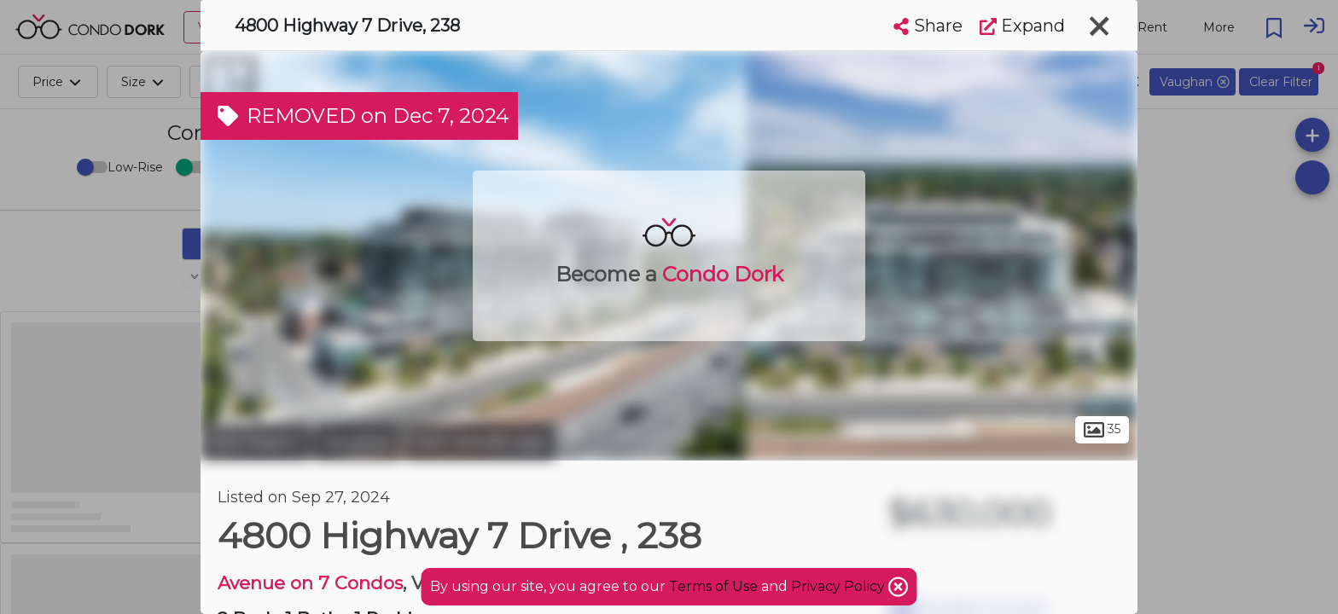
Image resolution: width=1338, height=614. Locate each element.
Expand (1022, 25)
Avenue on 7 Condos (310, 583)
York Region (255, 441)
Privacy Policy (839, 586)
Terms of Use (713, 586)
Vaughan (358, 441)
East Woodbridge (480, 441)
